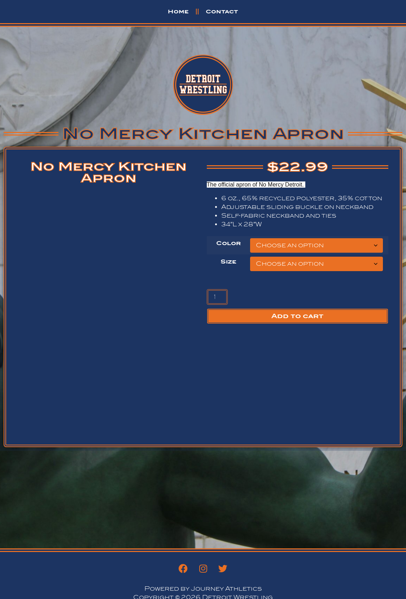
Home (178, 11)
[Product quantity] (217, 297)
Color (228, 243)
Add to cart (297, 316)
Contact (222, 11)
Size (228, 261)
